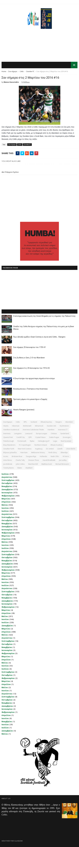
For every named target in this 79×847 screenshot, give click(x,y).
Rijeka (32, 441)
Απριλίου (6, 502)
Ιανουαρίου (7, 492)
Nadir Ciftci (55, 456)
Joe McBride (7, 464)
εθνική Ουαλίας (56, 445)
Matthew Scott (47, 464)
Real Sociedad (66, 441)
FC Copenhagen (25, 445)
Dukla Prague (54, 437)
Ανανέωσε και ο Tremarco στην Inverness (30, 389)
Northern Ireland (41, 445)
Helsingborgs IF (43, 441)
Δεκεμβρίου (7, 489)
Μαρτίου (6, 499)
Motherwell (27, 426)
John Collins (20, 464)
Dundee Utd (51, 426)
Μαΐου (5, 505)
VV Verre (66, 456)
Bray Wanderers (9, 445)
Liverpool (28, 433)
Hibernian (15, 426)
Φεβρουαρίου (8, 495)
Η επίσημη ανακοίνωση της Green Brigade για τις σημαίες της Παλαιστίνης (44, 316)
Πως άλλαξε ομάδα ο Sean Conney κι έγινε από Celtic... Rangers (39, 337)
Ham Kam (24, 453)
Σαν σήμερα (12, 71)
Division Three (33, 460)
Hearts (5, 426)
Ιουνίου (5, 508)
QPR (30, 437)
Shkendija (64, 453)
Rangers (59, 422)
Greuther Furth (8, 449)
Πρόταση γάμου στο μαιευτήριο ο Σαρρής (30, 399)
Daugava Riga (31, 456)
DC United (50, 449)
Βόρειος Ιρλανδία (10, 453)
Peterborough (8, 441)
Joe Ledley (63, 460)
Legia (55, 441)
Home (4, 71)
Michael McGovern (62, 464)
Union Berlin (70, 449)
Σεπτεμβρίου (8, 480)
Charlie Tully (20, 460)
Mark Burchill (33, 464)
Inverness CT (62, 430)
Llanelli (59, 449)
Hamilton (51, 430)
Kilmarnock (39, 426)
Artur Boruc (7, 460)
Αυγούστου (7, 477)
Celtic (22, 71)
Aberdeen (69, 422)
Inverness (6, 433)
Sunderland (64, 433)
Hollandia (43, 456)
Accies (5, 456)
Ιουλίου (5, 474)
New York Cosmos (24, 449)
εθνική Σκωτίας (46, 422)
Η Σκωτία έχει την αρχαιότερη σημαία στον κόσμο (34, 379)
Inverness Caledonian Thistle (33, 430)
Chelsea (54, 433)
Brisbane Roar (17, 456)
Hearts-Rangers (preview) (23, 410)
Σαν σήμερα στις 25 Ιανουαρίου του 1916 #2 (31, 368)
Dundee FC (30, 71)
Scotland (34, 422)
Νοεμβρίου (7, 486)
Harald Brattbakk (49, 460)
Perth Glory (53, 453)
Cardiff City (20, 437)
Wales (19, 468)
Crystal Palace (40, 437)
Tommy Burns (8, 468)
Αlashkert (29, 468)
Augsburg (38, 449)
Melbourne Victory (38, 453)
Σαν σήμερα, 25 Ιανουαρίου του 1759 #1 (29, 347)
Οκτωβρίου (7, 483)
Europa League (41, 433)
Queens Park (8, 437)
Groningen (67, 437)
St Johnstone (64, 426)
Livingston (18, 433)
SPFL (25, 422)
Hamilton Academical (11, 430)
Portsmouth (22, 441)
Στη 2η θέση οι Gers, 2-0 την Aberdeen (29, 358)
